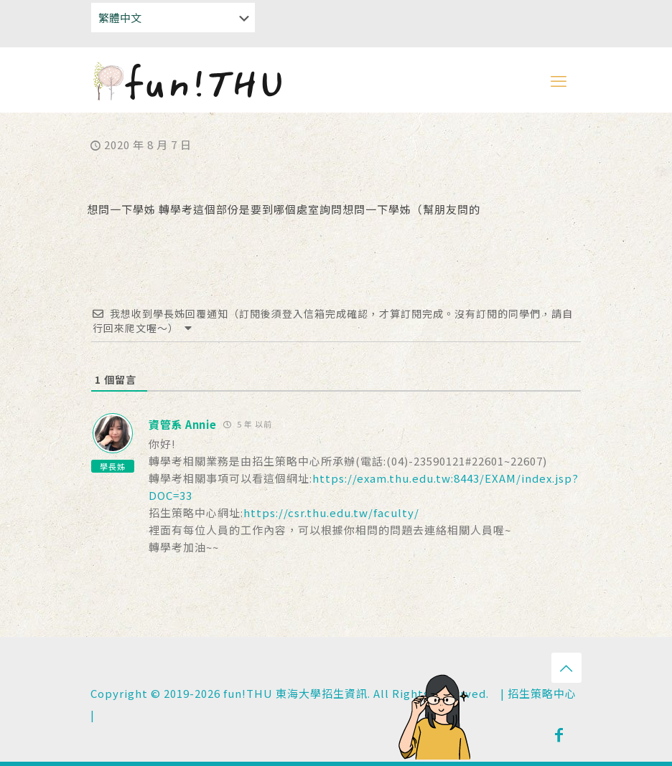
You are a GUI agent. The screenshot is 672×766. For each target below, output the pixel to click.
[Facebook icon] (559, 733)
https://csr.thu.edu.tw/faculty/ (331, 512)
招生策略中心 (542, 693)
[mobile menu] (558, 79)
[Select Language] (173, 17)
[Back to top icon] (566, 668)
